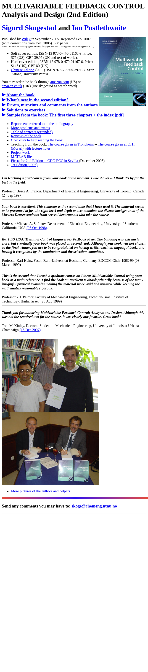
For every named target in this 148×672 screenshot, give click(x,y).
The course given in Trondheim (71, 144)
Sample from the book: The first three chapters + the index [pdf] (65, 115)
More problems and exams (30, 128)
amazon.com (59, 82)
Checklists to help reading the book (37, 140)
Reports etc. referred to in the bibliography (42, 124)
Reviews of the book (26, 136)
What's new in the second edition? (37, 99)
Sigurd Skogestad (30, 28)
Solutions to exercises (26, 110)
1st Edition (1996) (24, 165)
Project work (20, 152)
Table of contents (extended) (32, 132)
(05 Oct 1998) (36, 228)
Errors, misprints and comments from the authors (52, 105)
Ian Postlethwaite (99, 28)
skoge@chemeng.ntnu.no (94, 506)
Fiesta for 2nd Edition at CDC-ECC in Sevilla (45, 161)
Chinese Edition (22, 70)
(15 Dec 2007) (30, 330)
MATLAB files (22, 157)
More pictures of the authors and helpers (40, 491)
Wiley (26, 39)
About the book (20, 94)
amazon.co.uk (12, 86)
